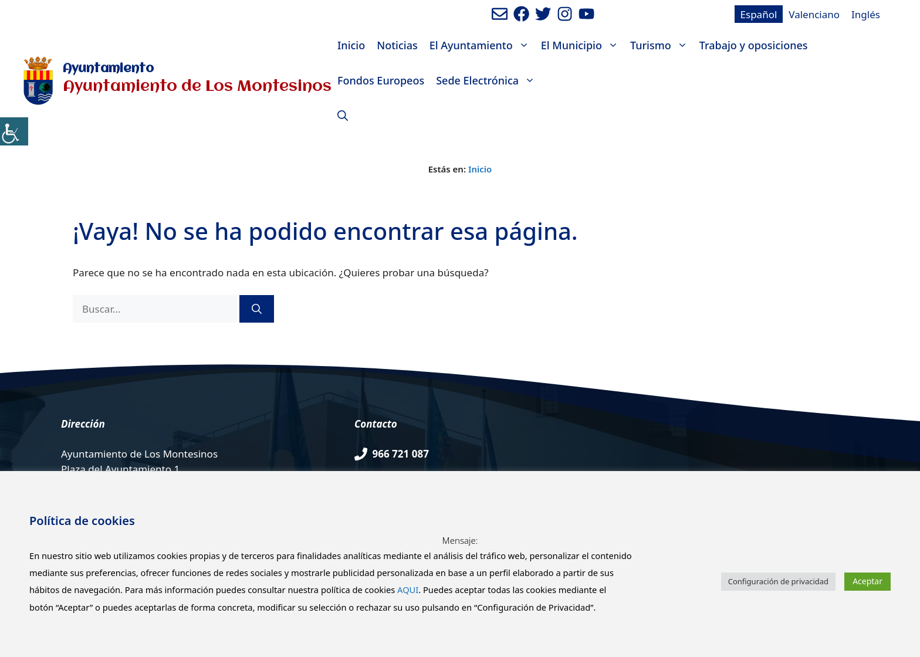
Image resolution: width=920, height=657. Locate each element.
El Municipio (582, 45)
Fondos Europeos (380, 80)
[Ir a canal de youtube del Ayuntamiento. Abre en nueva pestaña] (586, 14)
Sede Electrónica (488, 80)
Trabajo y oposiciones (753, 45)
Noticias (397, 45)
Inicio (351, 45)
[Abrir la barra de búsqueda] (343, 115)
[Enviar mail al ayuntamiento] (499, 14)
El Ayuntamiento (482, 45)
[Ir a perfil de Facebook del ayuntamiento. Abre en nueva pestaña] (521, 14)
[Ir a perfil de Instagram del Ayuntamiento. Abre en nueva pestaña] (565, 14)
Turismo (662, 45)
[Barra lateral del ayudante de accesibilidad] (14, 131)
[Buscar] (256, 309)
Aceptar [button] (867, 581)
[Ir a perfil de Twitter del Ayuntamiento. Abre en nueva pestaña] (543, 14)
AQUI (407, 589)
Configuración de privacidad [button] (778, 581)
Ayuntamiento (108, 69)
